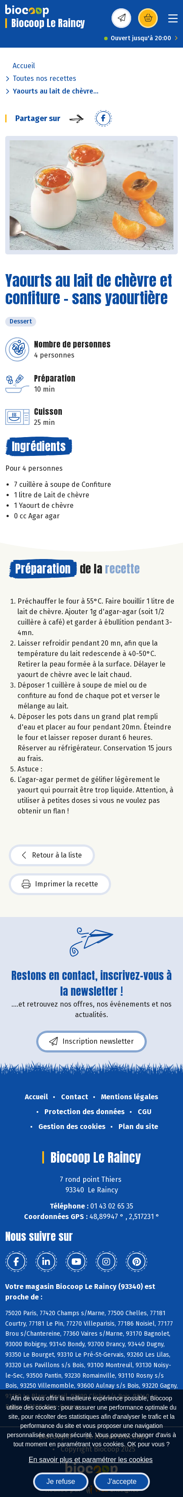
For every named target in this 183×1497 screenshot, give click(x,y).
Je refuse (61, 1481)
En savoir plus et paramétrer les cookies (91, 1459)
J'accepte (121, 1481)
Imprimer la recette (60, 884)
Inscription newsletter (91, 1041)
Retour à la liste (52, 855)
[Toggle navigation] (173, 21)
